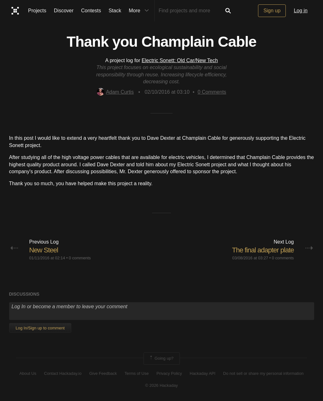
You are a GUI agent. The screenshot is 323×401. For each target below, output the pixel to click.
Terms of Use (137, 373)
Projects (37, 10)
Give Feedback (103, 373)
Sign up (271, 10)
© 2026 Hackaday (161, 385)
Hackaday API (202, 373)
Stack (115, 10)
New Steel (43, 250)
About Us (28, 373)
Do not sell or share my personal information (263, 373)
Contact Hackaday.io (63, 373)
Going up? (161, 358)
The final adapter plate (263, 250)
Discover (63, 10)
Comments (211, 92)
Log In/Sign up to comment (40, 328)
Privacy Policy (169, 373)
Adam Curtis (115, 92)
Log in (301, 10)
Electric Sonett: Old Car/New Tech (180, 60)
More (140, 11)
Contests (91, 10)
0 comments (80, 258)
